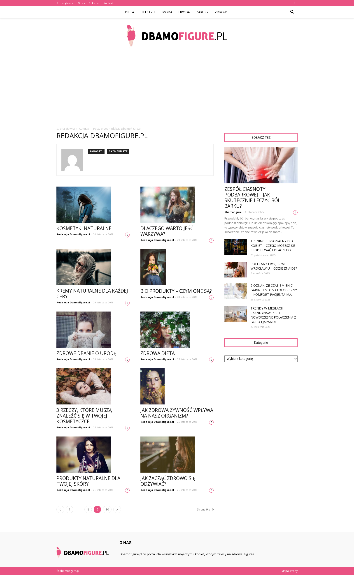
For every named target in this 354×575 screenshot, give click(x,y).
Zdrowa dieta (157, 353)
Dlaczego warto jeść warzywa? (166, 231)
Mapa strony (290, 571)
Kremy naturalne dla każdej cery (92, 294)
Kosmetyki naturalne (84, 228)
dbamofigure (233, 212)
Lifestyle (148, 12)
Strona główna (65, 3)
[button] (292, 12)
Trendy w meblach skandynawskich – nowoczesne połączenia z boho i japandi (273, 315)
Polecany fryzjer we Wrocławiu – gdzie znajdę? (274, 266)
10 (107, 509)
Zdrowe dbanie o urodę (86, 353)
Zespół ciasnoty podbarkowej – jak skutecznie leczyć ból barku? (252, 197)
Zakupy (202, 12)
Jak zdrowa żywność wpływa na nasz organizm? (176, 413)
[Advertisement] (177, 88)
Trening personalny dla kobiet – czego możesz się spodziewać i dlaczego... (273, 245)
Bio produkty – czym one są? (176, 291)
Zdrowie (222, 12)
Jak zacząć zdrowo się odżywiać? (168, 481)
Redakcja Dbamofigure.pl (73, 234)
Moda (167, 12)
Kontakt (108, 3)
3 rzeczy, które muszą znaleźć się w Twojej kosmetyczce (84, 416)
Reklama (94, 3)
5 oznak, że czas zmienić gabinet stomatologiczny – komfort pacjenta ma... (274, 290)
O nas (81, 3)
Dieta (129, 12)
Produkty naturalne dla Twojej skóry (88, 481)
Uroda (184, 12)
